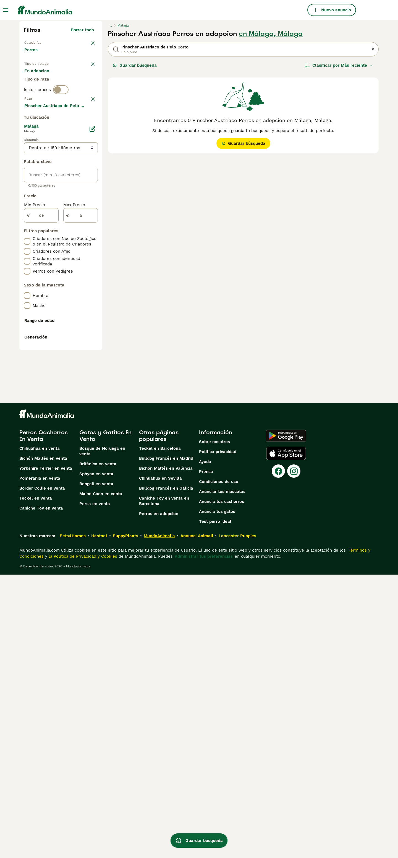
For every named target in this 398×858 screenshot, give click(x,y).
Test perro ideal (215, 804)
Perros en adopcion (158, 797)
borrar (88, 126)
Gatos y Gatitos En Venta (105, 719)
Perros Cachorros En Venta (43, 719)
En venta (38, 80)
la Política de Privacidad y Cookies (82, 839)
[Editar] (92, 277)
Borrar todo (82, 29)
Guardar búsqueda (135, 65)
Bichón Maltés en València (166, 751)
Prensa (206, 755)
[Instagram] (293, 754)
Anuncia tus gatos (217, 794)
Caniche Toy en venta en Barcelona (164, 784)
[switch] (61, 115)
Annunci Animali (196, 819)
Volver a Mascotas (43, 42)
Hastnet (99, 819)
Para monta (41, 94)
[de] (41, 363)
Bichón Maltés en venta (43, 741)
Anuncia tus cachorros (221, 784)
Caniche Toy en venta (41, 791)
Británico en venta (97, 747)
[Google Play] (286, 719)
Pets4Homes (73, 819)
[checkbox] (27, 155)
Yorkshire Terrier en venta (45, 751)
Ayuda (205, 745)
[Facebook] (278, 754)
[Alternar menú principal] (5, 9)
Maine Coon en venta (100, 777)
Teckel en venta (35, 781)
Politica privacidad (217, 735)
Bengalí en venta (96, 767)
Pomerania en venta (39, 761)
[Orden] (339, 65)
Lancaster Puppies (237, 819)
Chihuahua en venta (39, 731)
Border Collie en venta (42, 771)
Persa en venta (94, 787)
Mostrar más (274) (79, 254)
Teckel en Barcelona (160, 731)
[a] (80, 363)
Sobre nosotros (214, 725)
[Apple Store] (286, 736)
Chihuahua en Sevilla (160, 761)
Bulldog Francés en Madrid (166, 741)
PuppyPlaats (125, 819)
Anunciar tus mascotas (222, 774)
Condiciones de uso (218, 765)
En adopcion (71, 80)
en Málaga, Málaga (271, 34)
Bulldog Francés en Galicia (166, 771)
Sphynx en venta (96, 757)
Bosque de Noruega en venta (102, 734)
